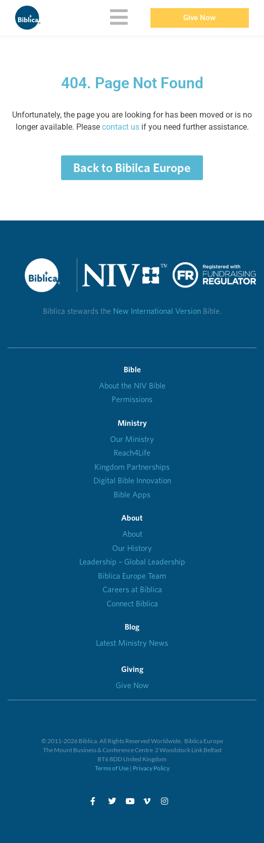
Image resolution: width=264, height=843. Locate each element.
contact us (120, 127)
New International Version (157, 311)
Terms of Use (112, 768)
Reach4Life (132, 453)
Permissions (132, 399)
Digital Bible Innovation (132, 480)
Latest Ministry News (132, 643)
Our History (132, 548)
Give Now (132, 685)
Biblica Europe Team (132, 576)
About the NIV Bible (132, 385)
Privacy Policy (151, 768)
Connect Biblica (132, 603)
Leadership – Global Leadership (132, 562)
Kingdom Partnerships (132, 467)
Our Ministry (132, 439)
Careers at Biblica (132, 589)
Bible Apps (132, 494)
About (132, 534)
